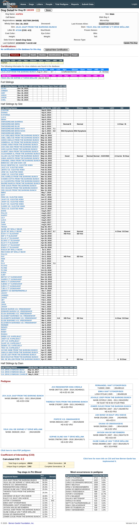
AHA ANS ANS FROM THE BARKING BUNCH (19, 147)
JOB (3, 302)
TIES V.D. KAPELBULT (10, 348)
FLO (3, 263)
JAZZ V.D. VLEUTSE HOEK (12, 167)
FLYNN (4, 268)
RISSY (3, 330)
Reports (75, 4)
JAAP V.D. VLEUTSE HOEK (12, 199)
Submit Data (88, 4)
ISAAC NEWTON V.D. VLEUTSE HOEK (17, 165)
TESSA (4, 227)
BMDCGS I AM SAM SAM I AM (13, 163)
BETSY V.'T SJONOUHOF (11, 277)
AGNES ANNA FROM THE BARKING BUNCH (19, 145)
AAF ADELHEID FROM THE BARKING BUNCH (20, 135)
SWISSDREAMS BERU (10, 124)
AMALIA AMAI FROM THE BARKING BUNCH (19, 352)
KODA (3, 272)
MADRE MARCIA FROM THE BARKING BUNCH (20, 183)
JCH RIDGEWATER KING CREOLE (67, 387)
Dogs (31, 4)
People (49, 4)
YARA (3, 225)
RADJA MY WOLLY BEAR (11, 250)
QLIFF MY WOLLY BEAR (11, 231)
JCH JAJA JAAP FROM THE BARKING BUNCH (23, 396)
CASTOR (5, 110)
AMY (3, 93)
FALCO (4, 213)
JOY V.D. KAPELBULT (10, 341)
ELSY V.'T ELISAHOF (10, 243)
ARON (3, 98)
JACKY (4, 293)
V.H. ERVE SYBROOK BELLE (13, 372)
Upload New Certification (56, 50)
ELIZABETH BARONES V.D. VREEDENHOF (19, 323)
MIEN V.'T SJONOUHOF (11, 282)
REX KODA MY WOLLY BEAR (13, 252)
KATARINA (5, 115)
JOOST (4, 307)
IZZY (3, 195)
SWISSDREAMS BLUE (10, 126)
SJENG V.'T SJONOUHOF (11, 284)
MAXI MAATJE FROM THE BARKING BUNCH (19, 357)
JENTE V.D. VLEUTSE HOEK (13, 170)
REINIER (4, 325)
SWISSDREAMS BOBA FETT (13, 129)
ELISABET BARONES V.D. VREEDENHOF (18, 316)
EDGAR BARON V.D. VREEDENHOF (16, 309)
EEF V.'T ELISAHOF (9, 236)
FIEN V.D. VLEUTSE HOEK (12, 197)
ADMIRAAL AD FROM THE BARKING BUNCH (19, 142)
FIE (2, 261)
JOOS (3, 304)
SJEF (3, 275)
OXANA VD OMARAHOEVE (111, 424)
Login (134, 4)
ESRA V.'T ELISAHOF (10, 247)
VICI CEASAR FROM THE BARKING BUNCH (19, 188)
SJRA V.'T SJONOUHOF (11, 286)
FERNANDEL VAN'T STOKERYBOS (110, 385)
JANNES (4, 295)
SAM (3, 222)
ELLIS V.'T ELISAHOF (10, 238)
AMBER (4, 91)
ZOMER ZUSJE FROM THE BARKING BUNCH (111, 406)
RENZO (4, 327)
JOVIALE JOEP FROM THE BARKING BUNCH (110, 397)
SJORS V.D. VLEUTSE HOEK (13, 206)
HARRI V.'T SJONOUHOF (11, 279)
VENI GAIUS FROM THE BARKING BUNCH (18, 186)
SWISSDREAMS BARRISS (12, 122)
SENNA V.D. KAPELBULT (11, 346)
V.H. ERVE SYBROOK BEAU (12, 370)
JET (2, 300)
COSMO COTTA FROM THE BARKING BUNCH (20, 179)
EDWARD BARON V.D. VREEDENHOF (16, 311)
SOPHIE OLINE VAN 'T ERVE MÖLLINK (67, 437)
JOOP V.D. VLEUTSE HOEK (12, 202)
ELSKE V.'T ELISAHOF (10, 241)
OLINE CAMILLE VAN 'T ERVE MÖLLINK (111, 441)
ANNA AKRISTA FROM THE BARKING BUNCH (20, 158)
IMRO (3, 193)
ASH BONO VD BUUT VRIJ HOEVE (110, 415)
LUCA (3, 117)
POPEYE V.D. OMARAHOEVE (67, 419)
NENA (3, 119)
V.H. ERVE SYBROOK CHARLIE (14, 374)
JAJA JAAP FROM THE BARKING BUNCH (36, 27)
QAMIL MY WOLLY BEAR (11, 229)
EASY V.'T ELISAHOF (10, 234)
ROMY (3, 332)
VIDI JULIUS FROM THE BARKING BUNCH (18, 190)
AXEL (3, 100)
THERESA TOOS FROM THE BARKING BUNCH (67, 402)
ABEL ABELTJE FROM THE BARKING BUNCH (20, 138)
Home (23, 4)
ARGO (3, 95)
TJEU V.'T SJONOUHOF (11, 288)
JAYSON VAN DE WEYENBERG (111, 432)
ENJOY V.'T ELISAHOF (10, 245)
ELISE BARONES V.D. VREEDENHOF (16, 320)
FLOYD (4, 266)
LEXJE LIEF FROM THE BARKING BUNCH (18, 355)
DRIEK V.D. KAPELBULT (11, 336)
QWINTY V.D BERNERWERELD (14, 291)
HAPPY (4, 215)
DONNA (4, 113)
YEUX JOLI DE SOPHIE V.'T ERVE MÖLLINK (107, 27)
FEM (3, 259)
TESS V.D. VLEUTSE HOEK (12, 209)
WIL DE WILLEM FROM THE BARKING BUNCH (20, 359)
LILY (3, 218)
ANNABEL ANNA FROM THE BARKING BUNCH (20, 161)
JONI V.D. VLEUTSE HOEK (12, 172)
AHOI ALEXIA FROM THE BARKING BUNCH (19, 149)
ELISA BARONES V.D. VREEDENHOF (16, 314)
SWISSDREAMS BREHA (11, 133)
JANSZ (4, 298)
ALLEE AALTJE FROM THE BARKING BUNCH (20, 156)
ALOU (3, 88)
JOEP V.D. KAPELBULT (11, 339)
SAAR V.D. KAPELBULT (11, 343)
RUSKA (4, 334)
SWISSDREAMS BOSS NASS (13, 131)
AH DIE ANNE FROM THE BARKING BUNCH (19, 350)
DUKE (3, 211)
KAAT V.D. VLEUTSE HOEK (12, 204)
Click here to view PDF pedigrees (15, 450)
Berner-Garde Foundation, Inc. (21, 523)
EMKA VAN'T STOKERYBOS (110, 391)
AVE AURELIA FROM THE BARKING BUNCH (19, 177)
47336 (19, 30)
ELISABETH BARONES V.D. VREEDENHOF (19, 318)
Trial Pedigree (61, 4)
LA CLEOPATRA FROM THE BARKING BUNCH (20, 181)
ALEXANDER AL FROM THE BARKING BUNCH (20, 154)
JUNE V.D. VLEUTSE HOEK (12, 174)
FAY (2, 256)
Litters (40, 4)
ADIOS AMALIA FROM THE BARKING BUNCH (20, 140)
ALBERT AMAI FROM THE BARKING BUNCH (19, 151)
